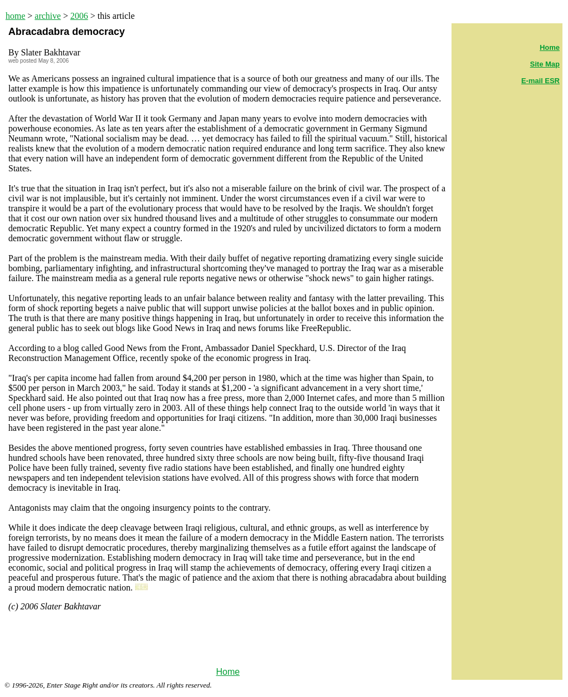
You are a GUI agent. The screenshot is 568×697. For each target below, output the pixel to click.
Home (228, 671)
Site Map (545, 64)
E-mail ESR (540, 81)
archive (48, 16)
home (16, 16)
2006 (79, 16)
